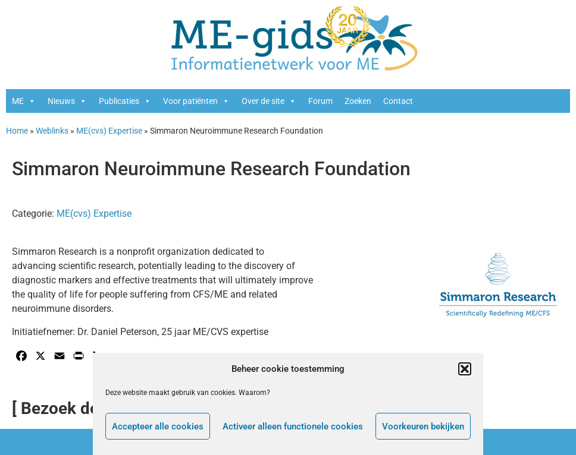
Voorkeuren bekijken (423, 426)
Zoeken (358, 101)
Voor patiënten (196, 101)
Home (17, 130)
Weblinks (52, 130)
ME (24, 101)
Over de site (269, 101)
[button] (465, 369)
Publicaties (125, 101)
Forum (320, 101)
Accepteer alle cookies (158, 426)
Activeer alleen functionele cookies (293, 426)
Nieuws (67, 101)
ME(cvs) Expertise (109, 130)
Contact (398, 101)
